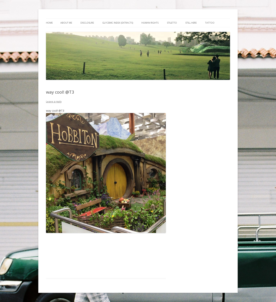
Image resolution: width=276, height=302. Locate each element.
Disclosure (87, 22)
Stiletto (172, 22)
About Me (66, 22)
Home (49, 22)
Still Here (191, 22)
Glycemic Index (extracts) (117, 22)
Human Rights (150, 22)
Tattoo (209, 22)
